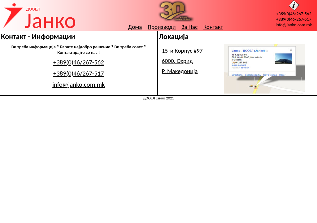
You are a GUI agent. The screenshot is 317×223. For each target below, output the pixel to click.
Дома (135, 26)
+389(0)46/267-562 (293, 13)
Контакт (213, 26)
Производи (162, 26)
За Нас (189, 26)
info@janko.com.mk (294, 25)
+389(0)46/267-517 (293, 19)
